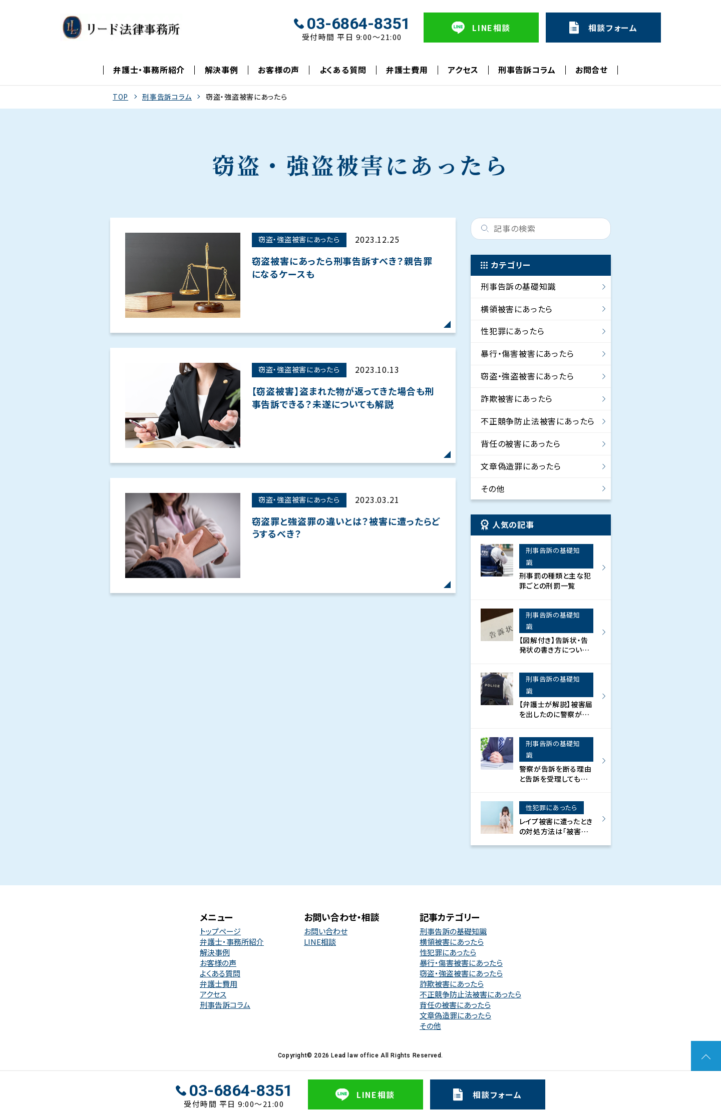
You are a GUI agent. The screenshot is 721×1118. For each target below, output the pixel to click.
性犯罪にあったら (512, 331)
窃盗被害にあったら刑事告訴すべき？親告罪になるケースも (342, 267)
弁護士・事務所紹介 (149, 70)
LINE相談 (320, 941)
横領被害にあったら (517, 309)
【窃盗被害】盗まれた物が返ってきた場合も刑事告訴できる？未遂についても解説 (343, 397)
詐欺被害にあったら (517, 398)
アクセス (463, 70)
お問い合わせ (325, 931)
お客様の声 (278, 70)
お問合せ (591, 70)
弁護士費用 (407, 70)
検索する (485, 228)
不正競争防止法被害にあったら (538, 421)
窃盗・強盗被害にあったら (298, 239)
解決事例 (221, 70)
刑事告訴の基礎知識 (518, 286)
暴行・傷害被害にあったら (527, 353)
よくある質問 (343, 70)
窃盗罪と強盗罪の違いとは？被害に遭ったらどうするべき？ (346, 527)
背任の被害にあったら (521, 443)
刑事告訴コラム (527, 70)
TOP (120, 97)
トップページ (220, 931)
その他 (492, 488)
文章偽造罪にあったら (521, 466)
